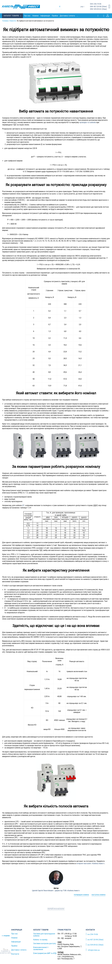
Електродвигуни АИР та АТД (44, 953)
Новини (36, 16)
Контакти (15, 954)
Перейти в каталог (56, 909)
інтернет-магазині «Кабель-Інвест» (91, 863)
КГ (23, 505)
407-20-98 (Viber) (98, 7)
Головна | (5, 21)
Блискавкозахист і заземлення (40, 948)
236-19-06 (95, 4)
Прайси (55, 16)
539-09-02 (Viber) (98, 9)
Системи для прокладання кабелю (44, 935)
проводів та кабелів (87, 122)
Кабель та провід (40, 939)
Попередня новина (81, 894)
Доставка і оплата (67, 16)
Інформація (45, 16)
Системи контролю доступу (44, 943)
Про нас (27, 16)
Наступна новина (98, 894)
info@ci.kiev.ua (93, 949)
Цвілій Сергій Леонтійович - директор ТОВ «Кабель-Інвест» (56, 890)
